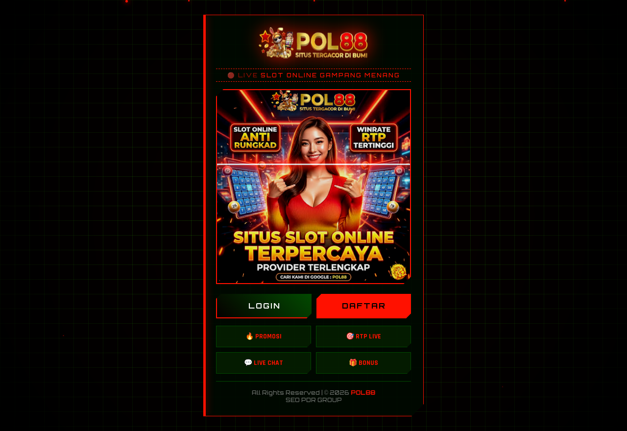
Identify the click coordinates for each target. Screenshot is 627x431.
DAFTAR (364, 306)
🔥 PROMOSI (263, 336)
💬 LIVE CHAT (263, 363)
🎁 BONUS (363, 363)
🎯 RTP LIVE (363, 336)
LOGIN (264, 306)
